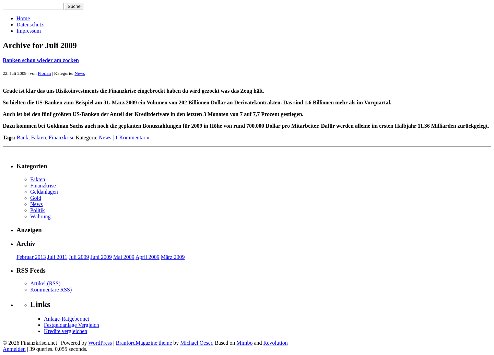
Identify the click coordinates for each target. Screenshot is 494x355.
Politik (37, 210)
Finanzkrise (61, 137)
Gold (35, 198)
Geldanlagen (44, 192)
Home (23, 18)
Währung (40, 216)
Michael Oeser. (196, 343)
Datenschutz (30, 24)
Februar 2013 (31, 257)
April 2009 (148, 257)
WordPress (100, 343)
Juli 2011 (57, 257)
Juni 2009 (101, 257)
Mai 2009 (123, 257)
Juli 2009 (79, 257)
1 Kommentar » (132, 137)
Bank (22, 137)
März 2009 (173, 257)
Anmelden (14, 349)
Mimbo (244, 343)
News (79, 73)
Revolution (275, 343)
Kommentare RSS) (51, 290)
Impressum (28, 31)
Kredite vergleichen (65, 331)
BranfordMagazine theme (144, 343)
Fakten (38, 137)
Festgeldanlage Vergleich (71, 325)
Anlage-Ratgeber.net (66, 319)
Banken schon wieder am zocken (41, 60)
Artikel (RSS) (45, 283)
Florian (44, 73)
